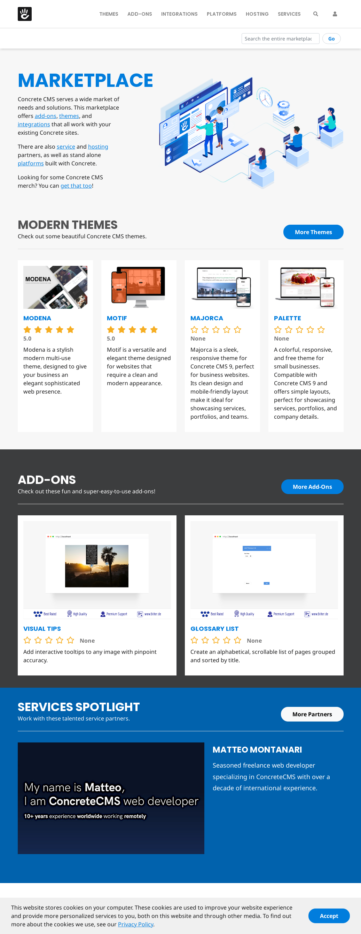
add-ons (45, 116)
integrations (34, 124)
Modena (37, 318)
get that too (76, 185)
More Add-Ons (312, 487)
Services (289, 13)
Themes (108, 13)
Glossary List (214, 628)
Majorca (206, 318)
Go (331, 38)
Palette (287, 318)
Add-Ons (139, 13)
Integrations (179, 13)
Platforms (222, 13)
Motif (117, 318)
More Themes (313, 232)
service (66, 146)
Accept (329, 919)
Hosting (257, 13)
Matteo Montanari (257, 749)
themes (69, 116)
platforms (31, 163)
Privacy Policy (135, 927)
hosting (98, 146)
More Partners (312, 714)
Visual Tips (42, 628)
